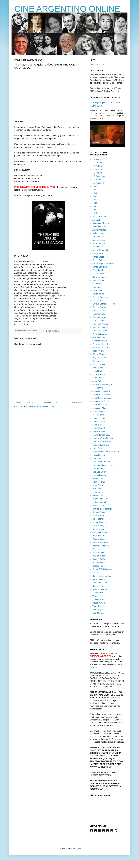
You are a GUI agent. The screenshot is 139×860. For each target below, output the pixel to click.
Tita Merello (98, 593)
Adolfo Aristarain (100, 216)
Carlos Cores (98, 257)
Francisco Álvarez (100, 324)
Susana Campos (100, 586)
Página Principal (50, 402)
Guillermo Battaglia (101, 344)
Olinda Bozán (98, 529)
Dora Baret (97, 284)
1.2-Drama (97, 163)
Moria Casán (98, 505)
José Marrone (99, 388)
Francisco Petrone (101, 331)
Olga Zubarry (98, 526)
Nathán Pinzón (99, 512)
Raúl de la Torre (100, 556)
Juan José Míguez (101, 408)
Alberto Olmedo (99, 230)
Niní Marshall (98, 519)
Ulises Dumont (99, 603)
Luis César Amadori (101, 462)
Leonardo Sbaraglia (101, 435)
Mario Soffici (98, 492)
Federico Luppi (99, 314)
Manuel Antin (98, 479)
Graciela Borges (100, 341)
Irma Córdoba (99, 368)
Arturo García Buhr (101, 250)
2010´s (96, 213)
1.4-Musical (98, 169)
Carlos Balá (98, 253)
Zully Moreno (98, 613)
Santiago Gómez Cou (102, 576)
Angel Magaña (99, 243)
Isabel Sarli (97, 371)
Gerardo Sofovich (100, 334)
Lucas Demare (99, 455)
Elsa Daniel (98, 287)
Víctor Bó (97, 606)
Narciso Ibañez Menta (102, 509)
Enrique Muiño (99, 300)
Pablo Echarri (98, 536)
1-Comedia (97, 159)
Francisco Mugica (100, 327)
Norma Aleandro (100, 522)
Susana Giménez (100, 589)
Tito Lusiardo (98, 600)
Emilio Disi (97, 290)
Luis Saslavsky (99, 472)
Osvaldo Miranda (100, 532)
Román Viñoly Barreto (102, 569)
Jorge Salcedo (99, 381)
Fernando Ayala (99, 317)
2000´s (96, 210)
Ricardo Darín (99, 559)
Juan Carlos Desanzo (102, 398)
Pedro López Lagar (101, 546)
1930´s (96, 186)
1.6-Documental (100, 176)
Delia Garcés (98, 280)
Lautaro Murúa (99, 421)
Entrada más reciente (24, 402)
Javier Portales (99, 374)
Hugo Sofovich (99, 364)
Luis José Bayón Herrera (103, 465)
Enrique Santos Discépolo (104, 304)
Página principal (97, 64)
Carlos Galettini (99, 260)
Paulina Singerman (101, 542)
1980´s (96, 203)
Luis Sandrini (98, 469)
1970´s (96, 200)
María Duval (98, 485)
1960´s (96, 196)
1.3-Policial (97, 166)
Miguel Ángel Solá (100, 499)
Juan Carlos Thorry (101, 401)
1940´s (96, 190)
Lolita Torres (98, 448)
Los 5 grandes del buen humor (106, 452)
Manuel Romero (100, 482)
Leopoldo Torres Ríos (102, 442)
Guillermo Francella (101, 348)
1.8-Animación (99, 183)
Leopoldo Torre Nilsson (103, 438)
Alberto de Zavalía (101, 227)
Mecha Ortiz (98, 495)
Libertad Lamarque (101, 445)
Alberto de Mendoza (101, 223)
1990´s (96, 206)
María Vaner (98, 489)
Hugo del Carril (99, 358)
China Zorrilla (98, 270)
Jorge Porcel (98, 378)
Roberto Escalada (100, 563)
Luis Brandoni (99, 458)
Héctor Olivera (99, 354)
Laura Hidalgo (99, 418)
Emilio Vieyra (98, 294)
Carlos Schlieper (100, 267)
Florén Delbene (99, 321)
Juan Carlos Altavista (102, 391)
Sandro (96, 573)
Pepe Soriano (99, 552)
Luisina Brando (99, 475)
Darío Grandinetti (100, 277)
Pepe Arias (97, 549)
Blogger (77, 849)
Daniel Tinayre (99, 274)
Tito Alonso (97, 596)
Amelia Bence (99, 240)
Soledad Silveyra (100, 583)
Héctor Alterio (98, 351)
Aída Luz (96, 220)
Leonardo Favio (99, 431)
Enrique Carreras (100, 297)
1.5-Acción (97, 173)
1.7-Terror (97, 179)
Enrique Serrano (100, 307)
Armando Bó (98, 247)
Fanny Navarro (99, 311)
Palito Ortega (98, 539)
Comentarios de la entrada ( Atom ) (40, 407)
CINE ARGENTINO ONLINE (67, 8)
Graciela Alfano (99, 337)
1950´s (96, 193)
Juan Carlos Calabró (102, 394)
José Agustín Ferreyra (102, 384)
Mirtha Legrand (99, 502)
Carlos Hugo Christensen (104, 263)
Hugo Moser (98, 361)
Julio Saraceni (99, 415)
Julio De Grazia (99, 411)
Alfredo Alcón (98, 237)
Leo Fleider (97, 425)
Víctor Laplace (99, 610)
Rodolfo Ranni (99, 566)
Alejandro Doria (99, 233)
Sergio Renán (99, 579)
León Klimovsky (99, 428)
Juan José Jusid (100, 405)
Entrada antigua (75, 402)
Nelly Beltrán (98, 515)
